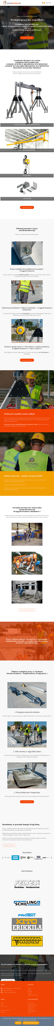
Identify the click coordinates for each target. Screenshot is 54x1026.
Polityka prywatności (31, 1022)
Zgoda (18, 1022)
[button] (3, 858)
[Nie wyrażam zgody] (52, 1021)
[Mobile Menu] (48, 2)
